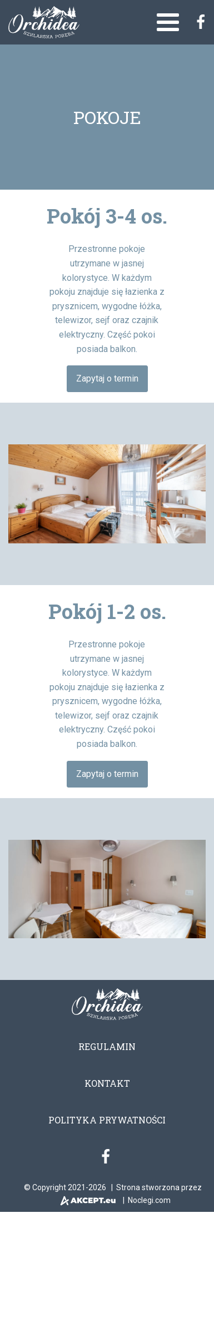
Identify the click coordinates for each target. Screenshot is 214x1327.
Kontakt (107, 1083)
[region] (107, 493)
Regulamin (107, 1046)
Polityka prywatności (107, 1120)
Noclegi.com (149, 1200)
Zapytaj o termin (107, 378)
